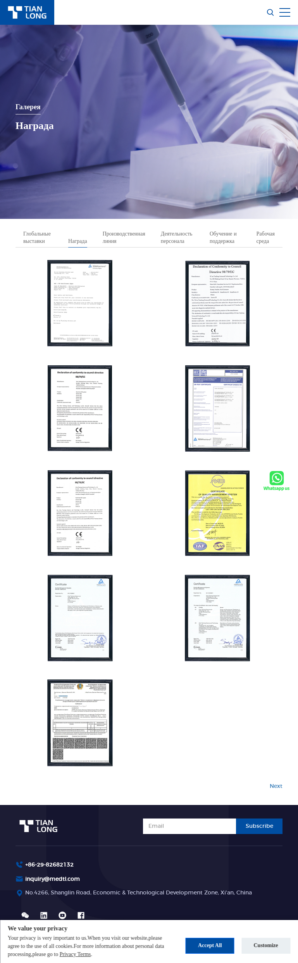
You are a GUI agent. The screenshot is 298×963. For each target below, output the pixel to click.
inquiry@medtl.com (52, 879)
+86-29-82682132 (49, 865)
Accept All (210, 945)
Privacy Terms (75, 954)
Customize (266, 945)
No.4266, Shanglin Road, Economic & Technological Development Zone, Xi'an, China (138, 893)
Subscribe (259, 826)
